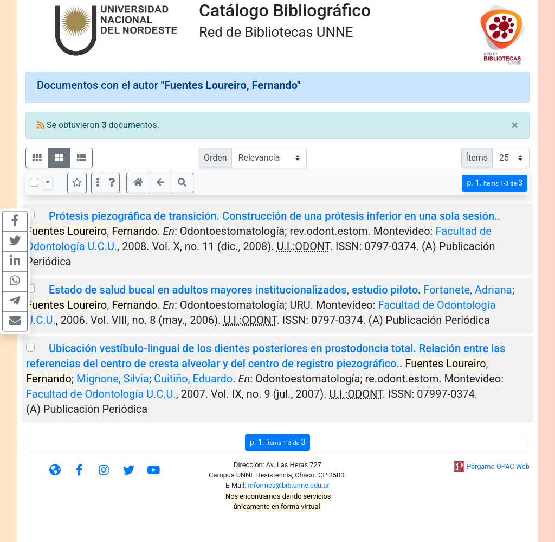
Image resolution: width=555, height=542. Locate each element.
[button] (112, 183)
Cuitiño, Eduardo (193, 378)
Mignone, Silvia (112, 378)
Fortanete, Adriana (467, 289)
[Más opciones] (97, 183)
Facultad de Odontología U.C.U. (101, 393)
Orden (215, 157)
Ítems (477, 157)
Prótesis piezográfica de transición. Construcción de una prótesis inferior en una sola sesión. (273, 215)
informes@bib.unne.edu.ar (289, 485)
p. (494, 183)
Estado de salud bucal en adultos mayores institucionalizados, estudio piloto (233, 289)
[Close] (514, 125)
